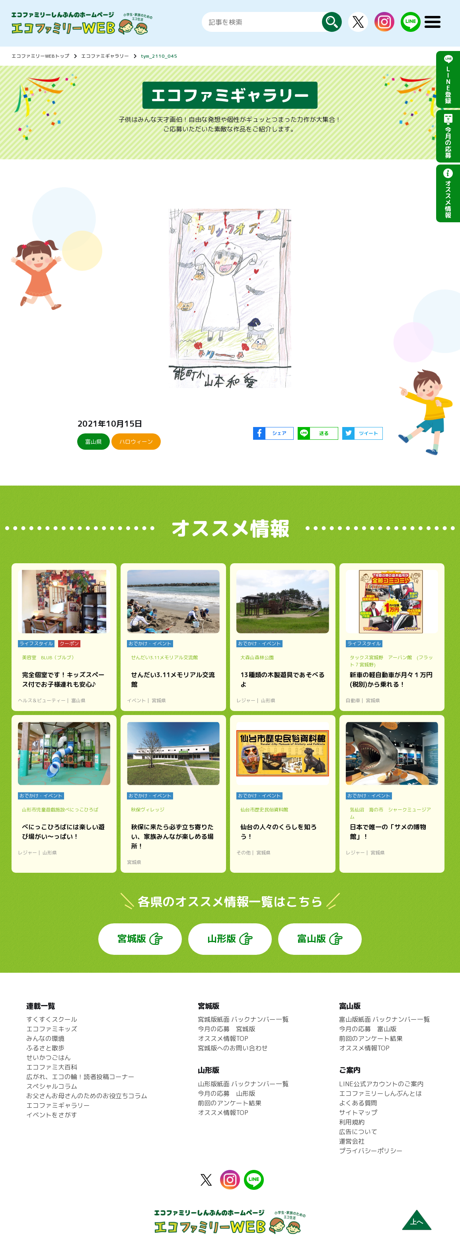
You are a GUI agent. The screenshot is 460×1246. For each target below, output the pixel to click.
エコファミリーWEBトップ (40, 56)
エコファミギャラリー (105, 56)
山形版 (221, 938)
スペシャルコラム (51, 1086)
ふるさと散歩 (45, 1048)
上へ (416, 1222)
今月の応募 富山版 (367, 1029)
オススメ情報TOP (223, 1038)
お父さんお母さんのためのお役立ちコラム (86, 1095)
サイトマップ (358, 1112)
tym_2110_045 (159, 56)
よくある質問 (358, 1103)
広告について (358, 1131)
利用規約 (351, 1122)
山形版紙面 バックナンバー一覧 (243, 1083)
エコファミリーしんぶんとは (380, 1093)
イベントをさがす (51, 1115)
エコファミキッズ (51, 1029)
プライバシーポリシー (371, 1150)
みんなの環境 (45, 1038)
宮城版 (131, 938)
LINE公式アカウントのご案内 (381, 1083)
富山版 (311, 938)
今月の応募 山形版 (226, 1093)
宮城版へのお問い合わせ (233, 1048)
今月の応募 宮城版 (226, 1029)
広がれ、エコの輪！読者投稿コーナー (80, 1076)
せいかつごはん (48, 1057)
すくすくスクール (51, 1019)
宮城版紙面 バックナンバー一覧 (243, 1019)
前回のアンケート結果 (229, 1103)
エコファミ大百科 (51, 1067)
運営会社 (351, 1141)
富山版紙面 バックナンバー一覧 (384, 1019)
